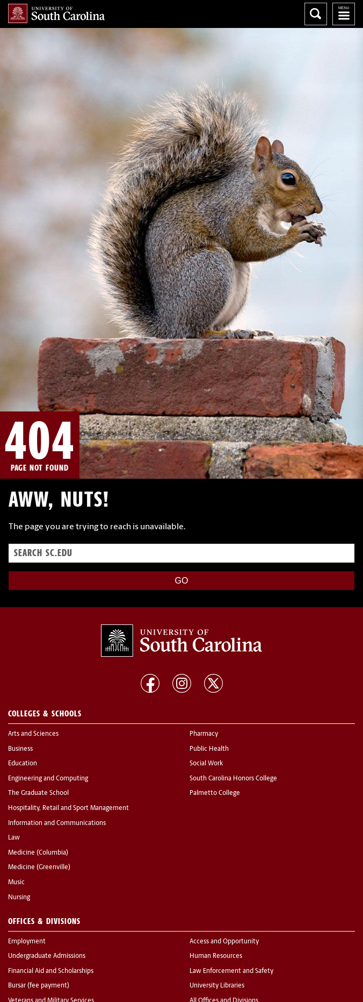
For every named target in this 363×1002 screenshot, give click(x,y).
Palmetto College (215, 793)
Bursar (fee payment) (38, 986)
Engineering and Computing (48, 779)
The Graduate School (38, 793)
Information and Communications (57, 823)
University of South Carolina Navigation (343, 14)
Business (20, 749)
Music (16, 882)
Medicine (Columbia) (38, 853)
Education (22, 764)
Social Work (206, 764)
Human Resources (216, 956)
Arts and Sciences (33, 734)
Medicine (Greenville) (39, 867)
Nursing (19, 897)
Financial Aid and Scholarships (50, 971)
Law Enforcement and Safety (231, 971)
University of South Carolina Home (56, 13)
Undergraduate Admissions (46, 956)
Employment (27, 942)
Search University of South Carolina (315, 14)
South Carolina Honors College (233, 779)
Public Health (209, 749)
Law (14, 838)
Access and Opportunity (224, 942)
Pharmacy (204, 734)
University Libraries (217, 986)
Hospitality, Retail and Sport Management (68, 808)
